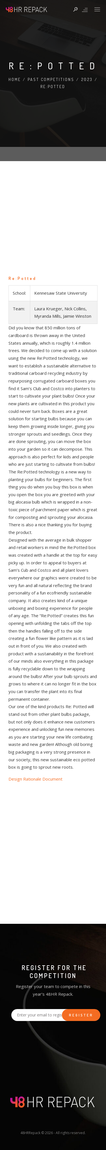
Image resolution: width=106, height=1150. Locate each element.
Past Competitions (51, 79)
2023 (87, 79)
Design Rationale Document (35, 779)
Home (14, 79)
